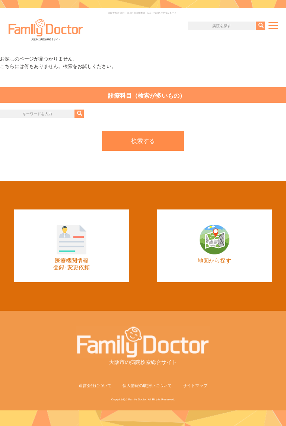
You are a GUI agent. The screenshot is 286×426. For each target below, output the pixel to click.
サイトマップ (195, 385)
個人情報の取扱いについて (147, 385)
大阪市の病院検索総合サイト (45, 29)
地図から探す (214, 244)
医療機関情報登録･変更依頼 (71, 247)
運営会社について (95, 385)
